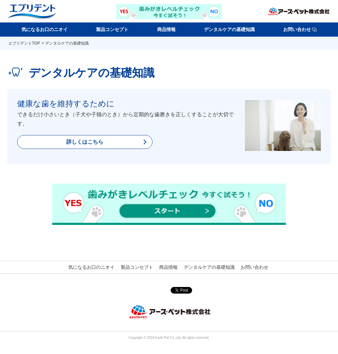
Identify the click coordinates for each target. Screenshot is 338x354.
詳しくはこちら (84, 142)
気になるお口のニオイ (44, 29)
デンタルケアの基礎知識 (229, 29)
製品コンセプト (112, 29)
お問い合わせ (300, 29)
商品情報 (166, 29)
